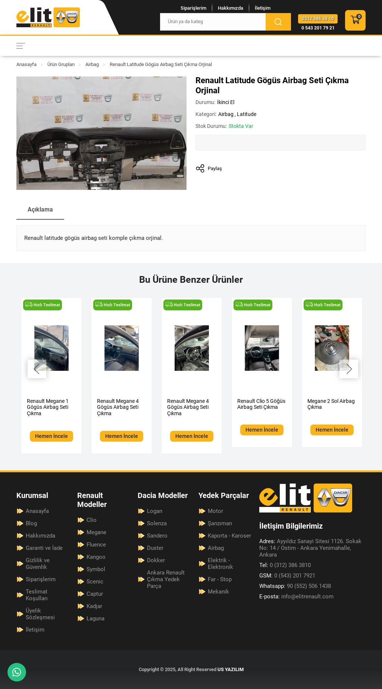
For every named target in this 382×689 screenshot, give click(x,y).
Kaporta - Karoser (229, 535)
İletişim (262, 8)
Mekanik (218, 591)
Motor (215, 511)
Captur (95, 594)
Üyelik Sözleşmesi (40, 614)
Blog (31, 523)
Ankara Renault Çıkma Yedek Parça (166, 579)
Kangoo (96, 557)
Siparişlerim (193, 8)
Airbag (92, 64)
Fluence (96, 544)
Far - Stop (220, 579)
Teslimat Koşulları (37, 595)
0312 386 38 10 (318, 18)
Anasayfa (26, 64)
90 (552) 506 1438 (295, 586)
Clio (92, 520)
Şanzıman (220, 523)
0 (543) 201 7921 (287, 575)
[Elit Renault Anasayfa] (48, 17)
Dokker (156, 560)
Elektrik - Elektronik (220, 563)
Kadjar (94, 606)
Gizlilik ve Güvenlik (38, 563)
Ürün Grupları (61, 64)
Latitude (246, 114)
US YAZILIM (230, 669)
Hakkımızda (230, 8)
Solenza (157, 523)
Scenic (95, 581)
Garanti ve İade (44, 548)
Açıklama (40, 209)
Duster (155, 548)
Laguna (95, 618)
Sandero (157, 535)
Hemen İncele (51, 436)
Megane (96, 532)
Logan (154, 511)
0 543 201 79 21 (318, 28)
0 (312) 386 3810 (285, 565)
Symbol (96, 569)
